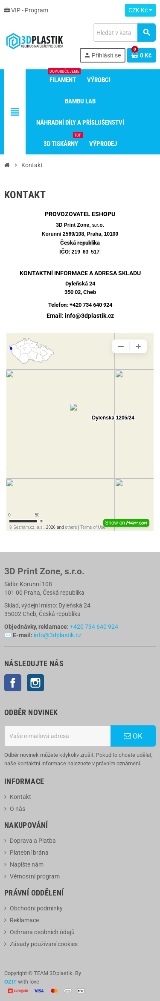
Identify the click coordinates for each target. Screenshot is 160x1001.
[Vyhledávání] (124, 32)
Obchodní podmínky (36, 908)
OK (133, 736)
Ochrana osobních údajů (42, 932)
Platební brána (29, 852)
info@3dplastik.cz (57, 635)
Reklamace (24, 920)
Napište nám (27, 864)
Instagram (35, 682)
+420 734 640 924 (91, 305)
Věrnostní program (35, 876)
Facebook (12, 682)
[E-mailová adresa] (57, 736)
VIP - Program (26, 10)
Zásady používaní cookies (44, 944)
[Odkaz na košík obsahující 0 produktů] (141, 55)
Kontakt (20, 796)
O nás (17, 808)
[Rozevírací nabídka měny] (140, 10)
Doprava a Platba (33, 840)
